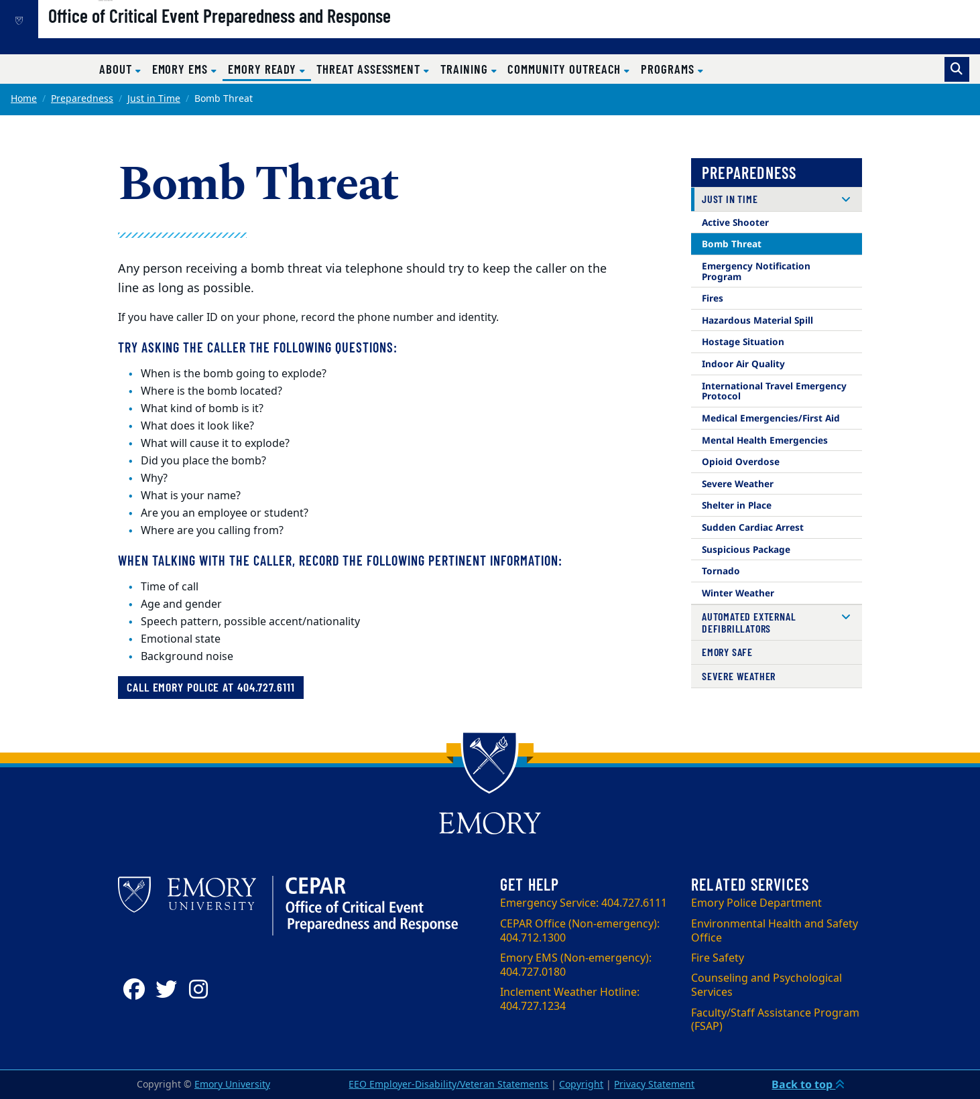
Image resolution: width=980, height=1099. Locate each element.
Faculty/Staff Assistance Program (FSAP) (775, 1020)
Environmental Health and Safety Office (774, 931)
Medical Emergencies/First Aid (771, 417)
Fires (712, 298)
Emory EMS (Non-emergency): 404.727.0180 (576, 965)
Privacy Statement (654, 1085)
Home (24, 99)
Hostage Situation (743, 341)
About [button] (117, 68)
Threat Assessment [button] (370, 68)
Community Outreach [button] (565, 68)
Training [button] (465, 68)
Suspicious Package (746, 549)
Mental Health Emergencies (765, 440)
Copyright (581, 1085)
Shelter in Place (737, 505)
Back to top (808, 1084)
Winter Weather (738, 592)
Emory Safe (727, 651)
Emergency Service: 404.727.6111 (583, 903)
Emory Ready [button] (269, 68)
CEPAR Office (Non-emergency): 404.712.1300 (580, 931)
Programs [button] (669, 68)
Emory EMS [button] (181, 68)
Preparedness (82, 99)
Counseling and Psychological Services (766, 985)
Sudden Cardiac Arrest (753, 527)
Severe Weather (738, 483)
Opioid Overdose (741, 461)
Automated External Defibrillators (749, 622)
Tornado (721, 570)
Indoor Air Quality (743, 363)
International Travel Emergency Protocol (774, 391)
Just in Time (153, 99)
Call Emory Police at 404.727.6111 (211, 687)
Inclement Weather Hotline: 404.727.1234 (569, 999)
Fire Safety (717, 958)
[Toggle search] (956, 69)
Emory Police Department (756, 903)
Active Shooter (735, 222)
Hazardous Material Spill (757, 320)
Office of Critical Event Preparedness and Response (265, 34)
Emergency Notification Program (756, 271)
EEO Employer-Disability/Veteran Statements (448, 1085)
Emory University (232, 1085)
